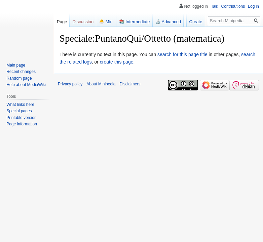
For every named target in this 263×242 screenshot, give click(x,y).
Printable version (21, 117)
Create (195, 21)
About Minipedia (100, 84)
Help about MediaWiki (26, 84)
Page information (21, 124)
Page (62, 21)
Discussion (82, 21)
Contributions (233, 6)
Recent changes (21, 71)
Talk (214, 6)
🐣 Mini (106, 21)
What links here (20, 104)
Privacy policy (70, 84)
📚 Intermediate (134, 21)
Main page (15, 65)
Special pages (19, 111)
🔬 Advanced (168, 21)
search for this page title (182, 54)
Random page (19, 78)
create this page (117, 62)
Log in (253, 6)
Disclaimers (129, 84)
